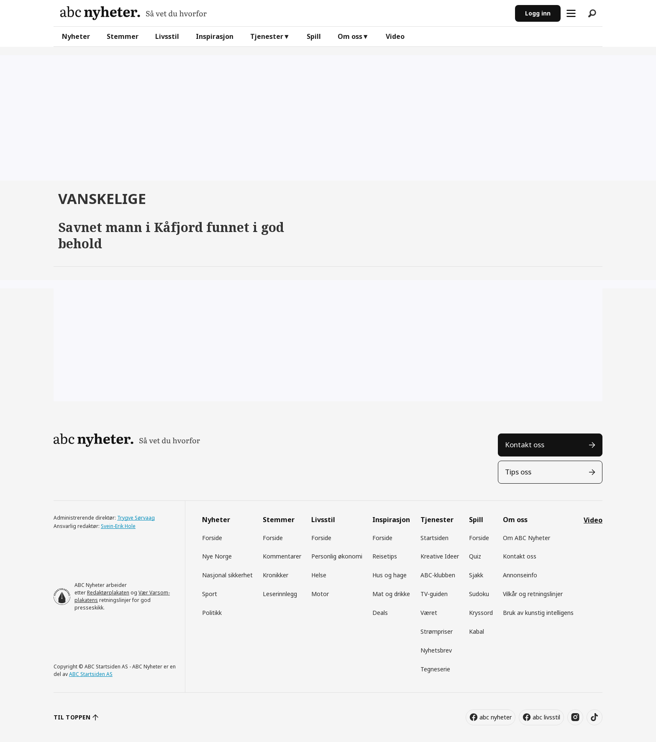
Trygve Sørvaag (136, 517)
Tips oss (518, 472)
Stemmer (122, 36)
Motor (320, 594)
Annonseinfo (520, 575)
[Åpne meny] (571, 13)
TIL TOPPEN (72, 717)
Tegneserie (435, 669)
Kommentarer (282, 556)
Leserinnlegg (280, 594)
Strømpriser (436, 631)
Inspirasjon (214, 36)
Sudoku (479, 594)
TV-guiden (434, 594)
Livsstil (167, 36)
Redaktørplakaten (108, 592)
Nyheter (76, 36)
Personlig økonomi (336, 556)
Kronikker (275, 575)
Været (428, 613)
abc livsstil (546, 717)
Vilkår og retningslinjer (533, 594)
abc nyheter (495, 717)
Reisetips (384, 556)
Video (395, 36)
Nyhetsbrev (436, 650)
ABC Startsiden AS (91, 674)
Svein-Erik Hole (118, 526)
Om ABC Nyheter (526, 538)
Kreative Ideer (439, 556)
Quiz (475, 556)
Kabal (476, 631)
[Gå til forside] (133, 13)
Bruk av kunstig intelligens (538, 613)
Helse (318, 575)
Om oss (350, 36)
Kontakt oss (524, 444)
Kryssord (481, 613)
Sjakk (476, 575)
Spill (314, 36)
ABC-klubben (437, 575)
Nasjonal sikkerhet (227, 575)
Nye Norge (217, 556)
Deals (380, 613)
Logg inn (538, 13)
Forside (212, 538)
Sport (209, 594)
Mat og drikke (391, 594)
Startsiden (434, 538)
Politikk (212, 613)
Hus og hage (389, 575)
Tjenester (266, 36)
